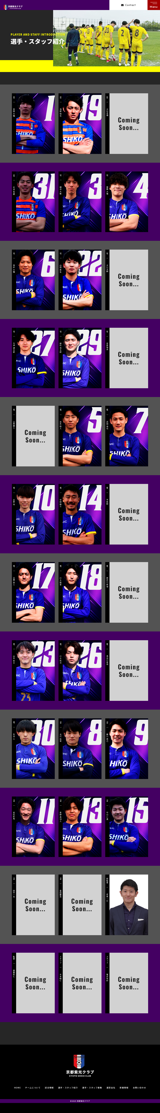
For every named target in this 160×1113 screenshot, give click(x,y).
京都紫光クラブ (83, 1101)
